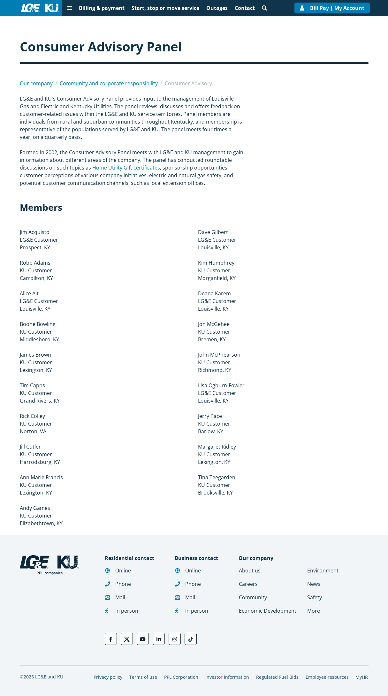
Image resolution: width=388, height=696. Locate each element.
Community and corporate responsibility (109, 83)
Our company (36, 83)
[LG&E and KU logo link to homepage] (39, 8)
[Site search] (264, 8)
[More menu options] (70, 8)
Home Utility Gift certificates (126, 167)
